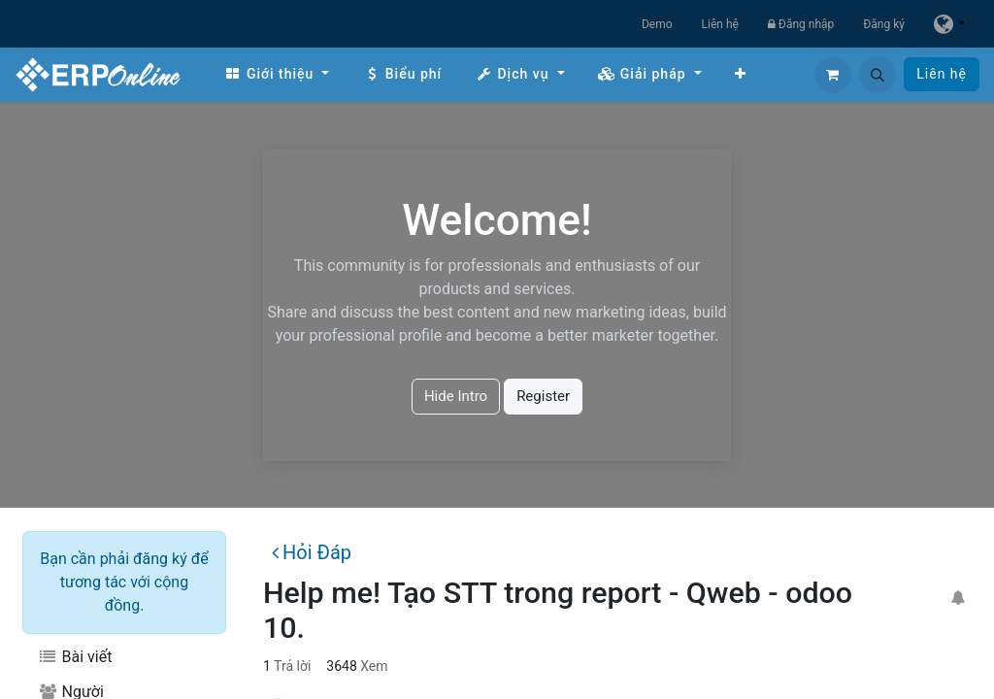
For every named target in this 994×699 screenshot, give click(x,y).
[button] (877, 74)
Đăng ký (884, 24)
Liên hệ (720, 24)
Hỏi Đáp (311, 552)
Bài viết (75, 657)
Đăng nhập (801, 24)
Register (543, 396)
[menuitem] (277, 74)
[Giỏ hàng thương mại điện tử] (832, 74)
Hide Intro (455, 396)
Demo (657, 24)
